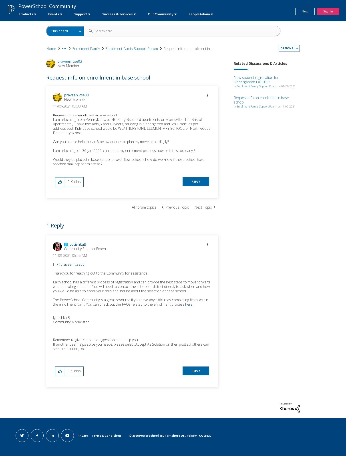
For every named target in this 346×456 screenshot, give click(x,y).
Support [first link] (80, 14)
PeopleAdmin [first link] (199, 14)
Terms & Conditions (106, 436)
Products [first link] (25, 14)
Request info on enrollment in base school (261, 100)
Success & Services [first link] (117, 14)
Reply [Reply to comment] (196, 371)
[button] (207, 95)
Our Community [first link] (160, 14)
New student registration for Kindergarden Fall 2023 (256, 79)
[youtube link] (67, 435)
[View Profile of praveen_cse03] (76, 95)
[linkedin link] (52, 435)
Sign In (328, 11)
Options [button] (286, 48)
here (189, 304)
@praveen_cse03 (70, 264)
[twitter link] (22, 435)
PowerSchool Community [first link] (47, 6)
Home (51, 48)
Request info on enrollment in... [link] (187, 48)
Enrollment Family (86, 48)
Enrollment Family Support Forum (131, 48)
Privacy (83, 436)
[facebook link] (37, 435)
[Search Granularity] (65, 31)
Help (305, 11)
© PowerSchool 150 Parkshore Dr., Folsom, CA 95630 (170, 436)
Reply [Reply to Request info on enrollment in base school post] (196, 181)
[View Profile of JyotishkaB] (77, 244)
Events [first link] (53, 14)
